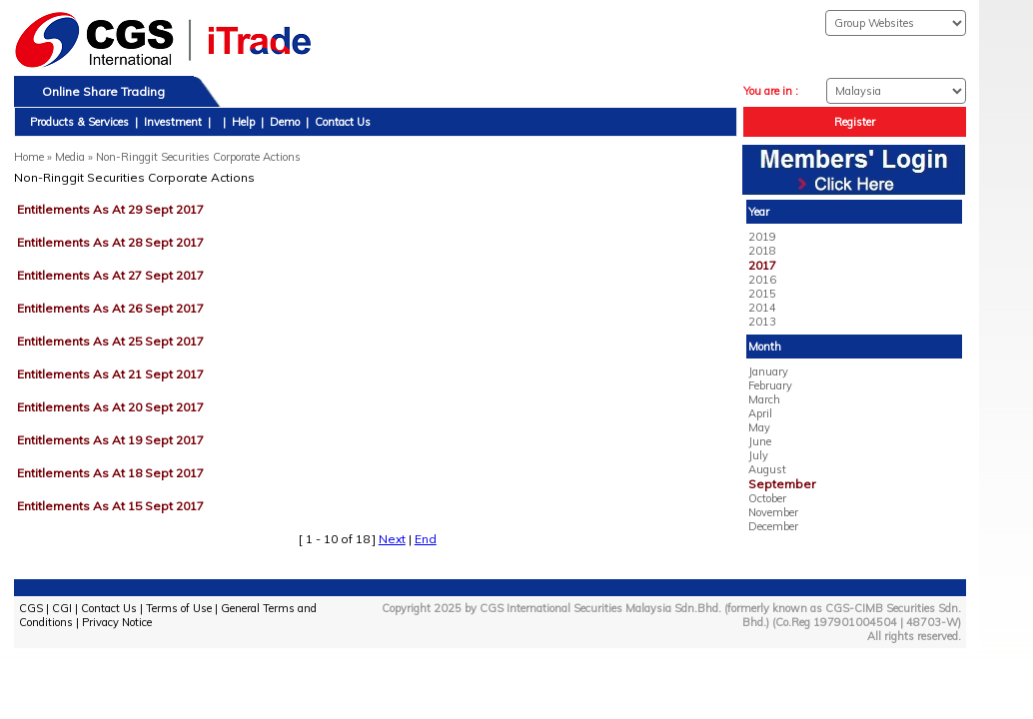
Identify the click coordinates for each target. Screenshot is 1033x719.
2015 (762, 294)
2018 (762, 251)
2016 (762, 280)
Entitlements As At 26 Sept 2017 (110, 308)
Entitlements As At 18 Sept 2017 (110, 472)
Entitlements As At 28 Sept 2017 (110, 242)
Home (29, 157)
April (760, 413)
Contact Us (343, 122)
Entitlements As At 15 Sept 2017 (110, 505)
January (768, 371)
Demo (285, 122)
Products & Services (79, 122)
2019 (762, 237)
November (773, 512)
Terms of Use (179, 608)
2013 (762, 322)
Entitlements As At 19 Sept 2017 (110, 439)
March (764, 399)
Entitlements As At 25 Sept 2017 (110, 341)
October (767, 498)
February (770, 385)
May (759, 427)
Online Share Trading (103, 91)
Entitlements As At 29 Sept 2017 (110, 209)
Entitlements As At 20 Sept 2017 (110, 406)
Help (243, 122)
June (759, 441)
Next (392, 538)
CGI (62, 608)
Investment (173, 122)
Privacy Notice (117, 622)
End (426, 538)
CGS (31, 608)
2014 (762, 308)
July (758, 455)
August (767, 469)
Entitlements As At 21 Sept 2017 (110, 373)
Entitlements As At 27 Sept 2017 (110, 275)
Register (854, 122)
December (773, 526)
